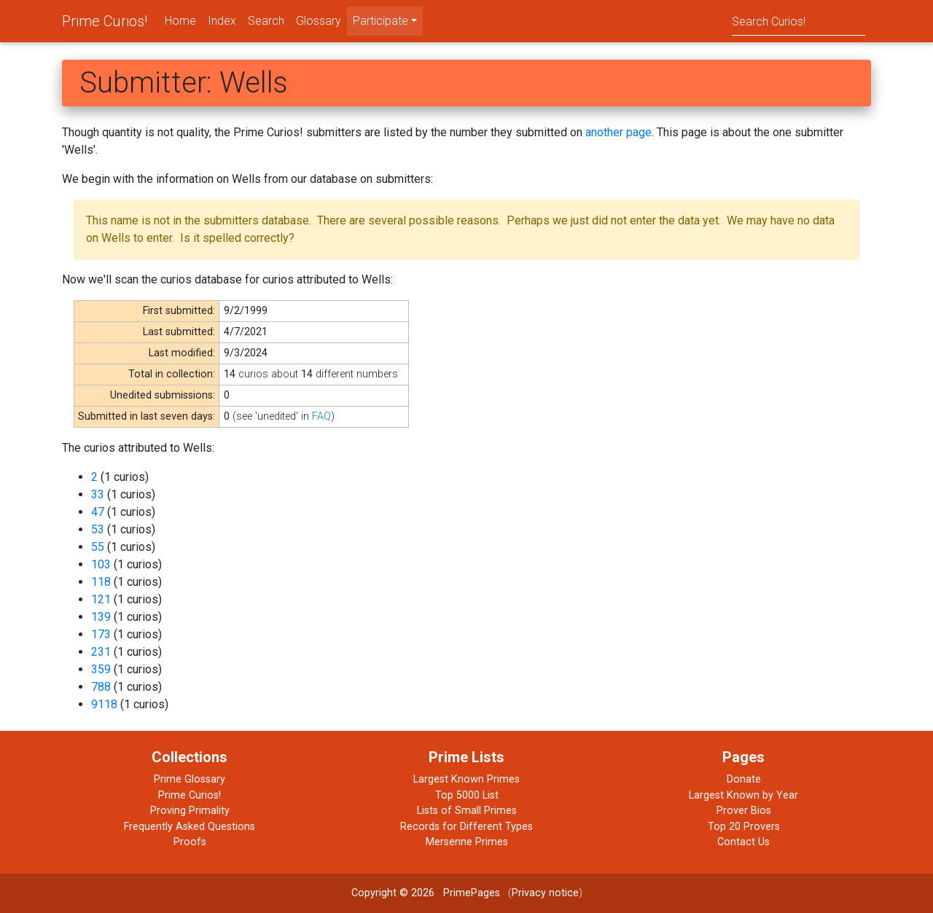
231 (101, 652)
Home (180, 21)
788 (101, 687)
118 (101, 582)
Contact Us (743, 842)
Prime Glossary (189, 779)
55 (97, 547)
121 (101, 599)
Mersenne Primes (467, 842)
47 (97, 512)
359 (101, 669)
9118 (104, 704)
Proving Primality (190, 810)
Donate (744, 779)
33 (97, 494)
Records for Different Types (466, 826)
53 (97, 529)
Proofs (189, 842)
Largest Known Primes (466, 779)
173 (101, 634)
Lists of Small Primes (467, 810)
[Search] (798, 21)
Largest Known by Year (743, 795)
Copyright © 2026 (392, 893)
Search (266, 21)
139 (101, 617)
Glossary (318, 21)
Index (222, 21)
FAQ (321, 416)
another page (618, 132)
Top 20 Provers (744, 826)
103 (101, 564)
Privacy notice (545, 893)
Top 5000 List (467, 795)
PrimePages (471, 893)
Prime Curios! (104, 21)
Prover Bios (744, 810)
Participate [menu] (380, 21)
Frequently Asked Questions (189, 826)
